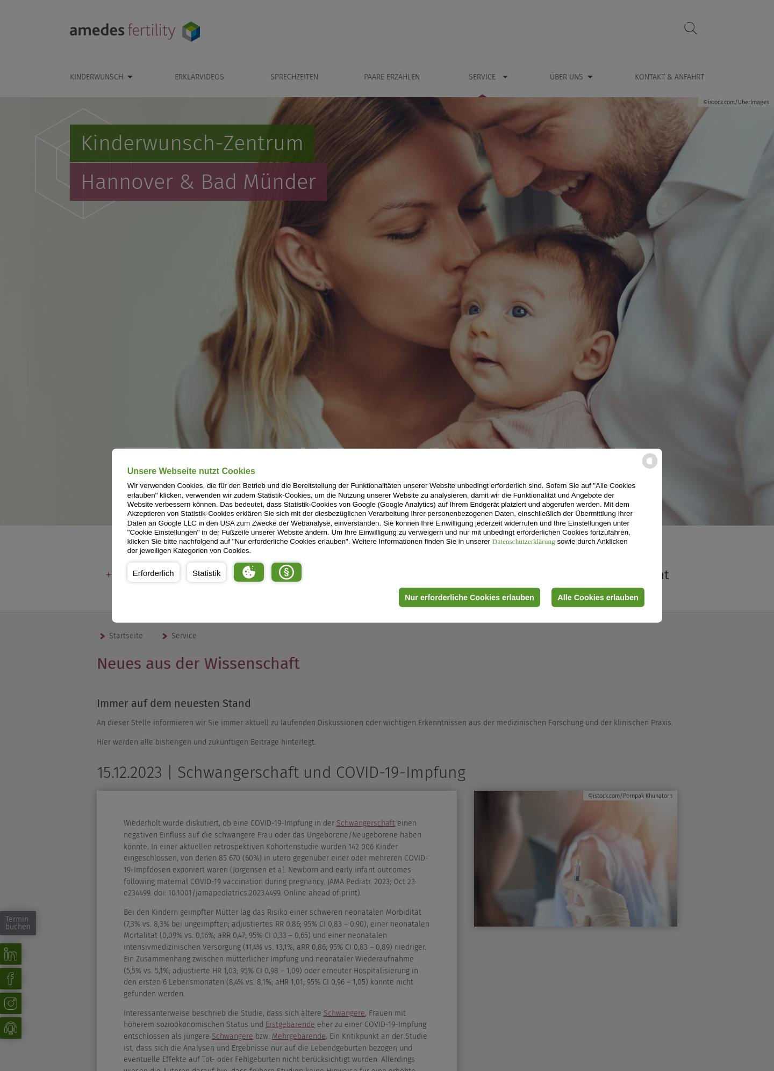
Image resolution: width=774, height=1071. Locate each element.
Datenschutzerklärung (523, 541)
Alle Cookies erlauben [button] (597, 597)
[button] (153, 572)
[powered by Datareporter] (649, 468)
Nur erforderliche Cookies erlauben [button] (469, 597)
